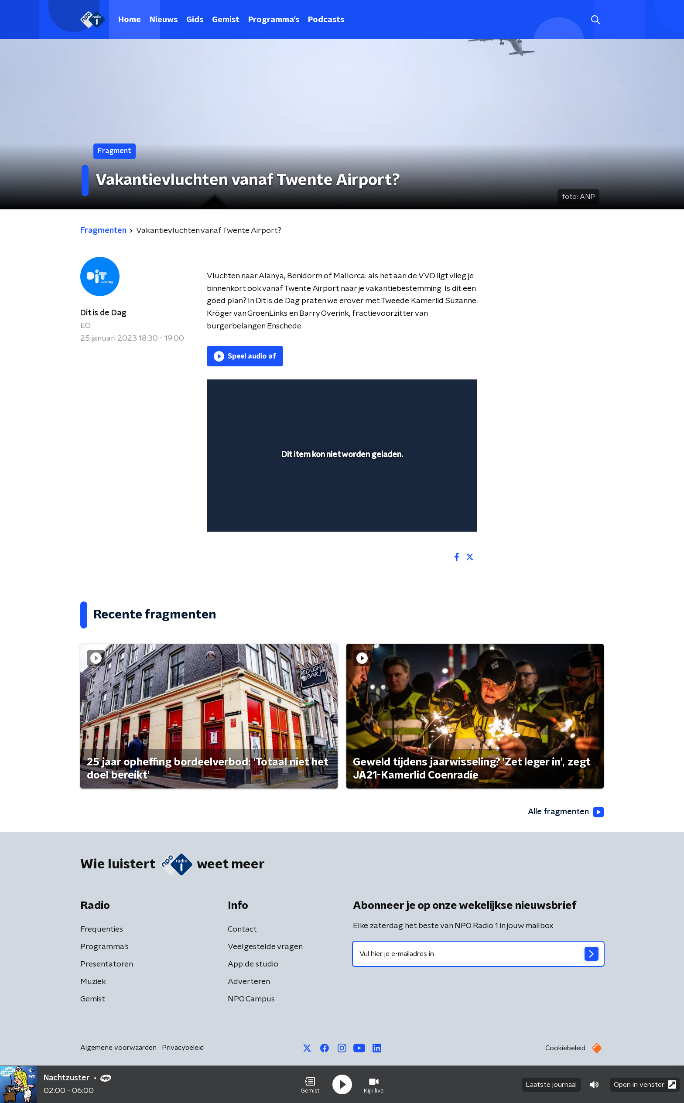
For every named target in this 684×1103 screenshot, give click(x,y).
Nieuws (164, 20)
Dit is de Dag (103, 313)
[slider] (340, 489)
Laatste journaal (551, 1084)
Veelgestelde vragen (265, 947)
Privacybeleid (183, 1047)
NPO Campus (251, 999)
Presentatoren (106, 964)
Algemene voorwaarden (118, 1047)
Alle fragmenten (566, 812)
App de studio (253, 964)
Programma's (273, 20)
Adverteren (249, 982)
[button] (310, 1085)
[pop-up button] (438, 512)
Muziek (93, 982)
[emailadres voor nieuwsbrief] (478, 954)
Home (129, 20)
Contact (242, 929)
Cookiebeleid (565, 1048)
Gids (194, 20)
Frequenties (101, 929)
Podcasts (326, 20)
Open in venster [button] (645, 1084)
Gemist (225, 20)
